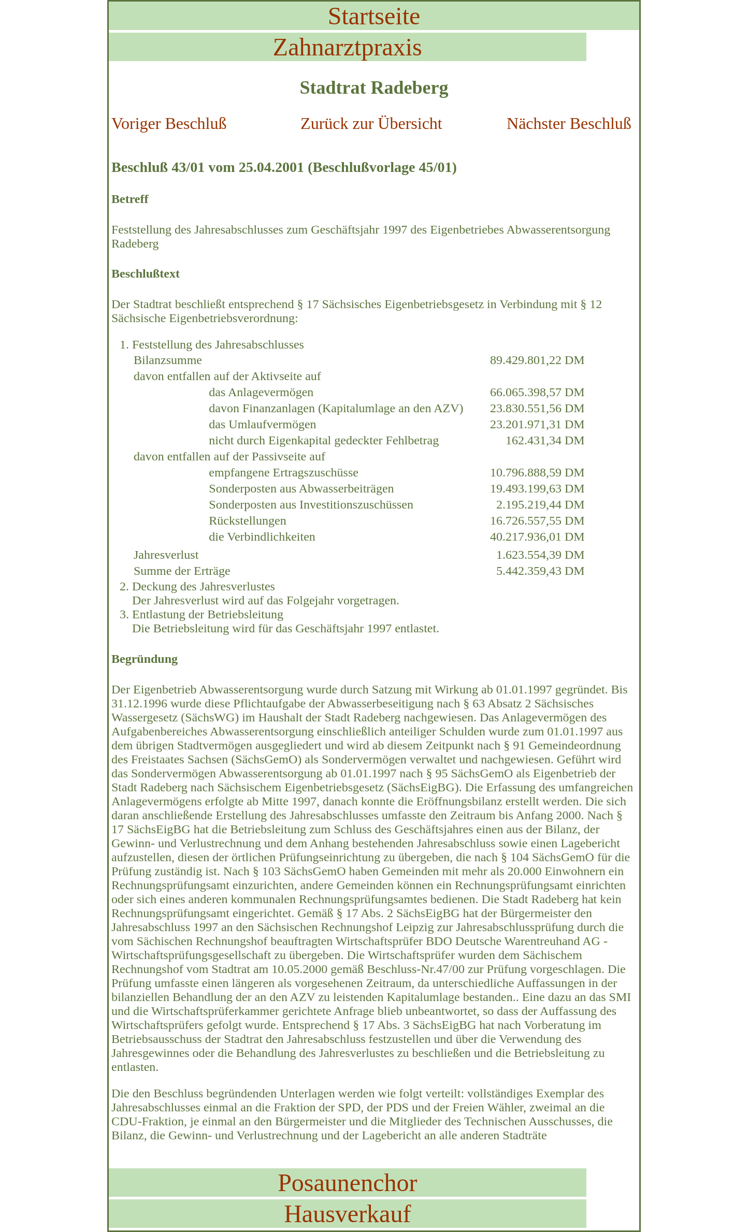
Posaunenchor (347, 1182)
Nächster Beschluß (569, 123)
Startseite (374, 16)
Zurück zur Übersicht (371, 123)
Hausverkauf (347, 1213)
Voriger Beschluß (168, 123)
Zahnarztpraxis (347, 47)
